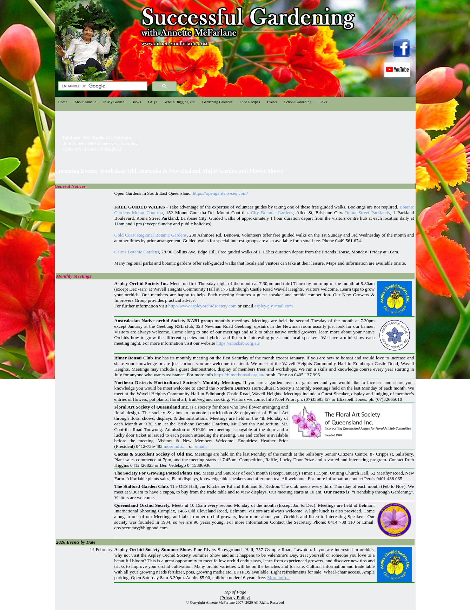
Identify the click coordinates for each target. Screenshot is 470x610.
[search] (102, 86)
